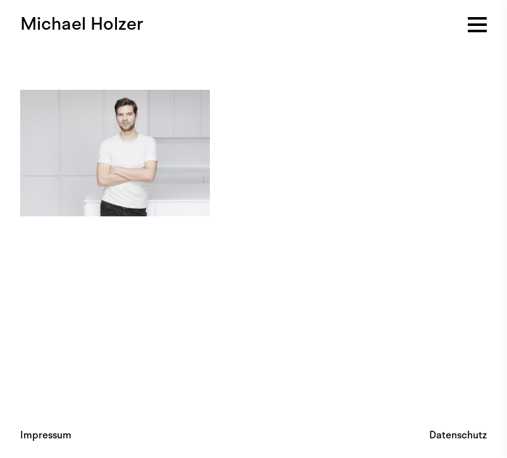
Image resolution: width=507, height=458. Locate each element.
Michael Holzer (82, 23)
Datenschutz (458, 435)
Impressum (45, 435)
